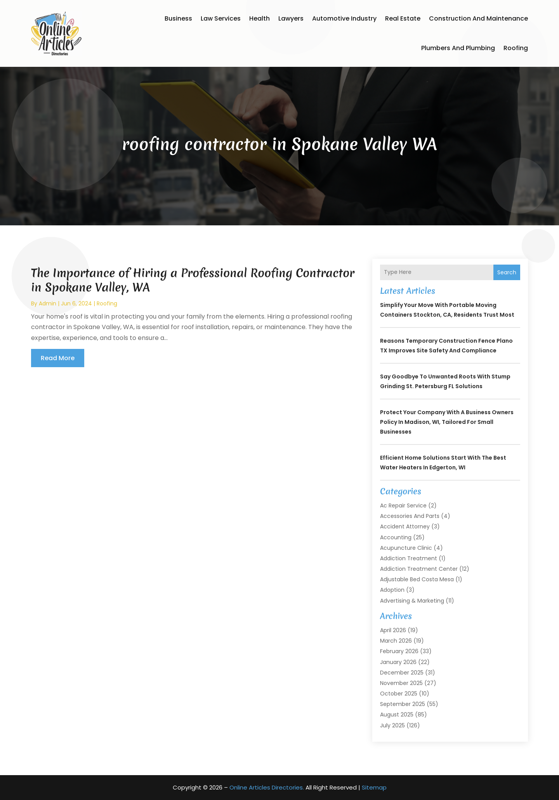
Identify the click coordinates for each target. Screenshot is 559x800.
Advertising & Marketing (412, 601)
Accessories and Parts (409, 516)
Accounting (395, 537)
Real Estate (402, 18)
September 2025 (402, 704)
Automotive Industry (344, 18)
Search (506, 272)
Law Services (221, 18)
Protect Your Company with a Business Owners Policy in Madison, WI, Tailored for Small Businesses (447, 422)
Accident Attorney (405, 526)
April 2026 (393, 630)
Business (178, 18)
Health (259, 18)
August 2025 (396, 714)
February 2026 (399, 651)
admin (47, 303)
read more (58, 358)
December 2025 (402, 672)
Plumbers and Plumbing (458, 48)
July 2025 (392, 725)
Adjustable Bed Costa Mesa (417, 579)
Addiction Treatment (408, 558)
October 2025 (398, 693)
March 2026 (396, 641)
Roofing (515, 48)
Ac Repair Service (403, 505)
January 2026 (398, 662)
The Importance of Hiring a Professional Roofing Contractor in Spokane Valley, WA (192, 280)
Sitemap (374, 787)
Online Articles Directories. (266, 787)
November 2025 (401, 683)
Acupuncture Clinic (406, 548)
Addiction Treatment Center (419, 569)
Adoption (392, 590)
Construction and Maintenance (478, 18)
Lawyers (291, 18)
